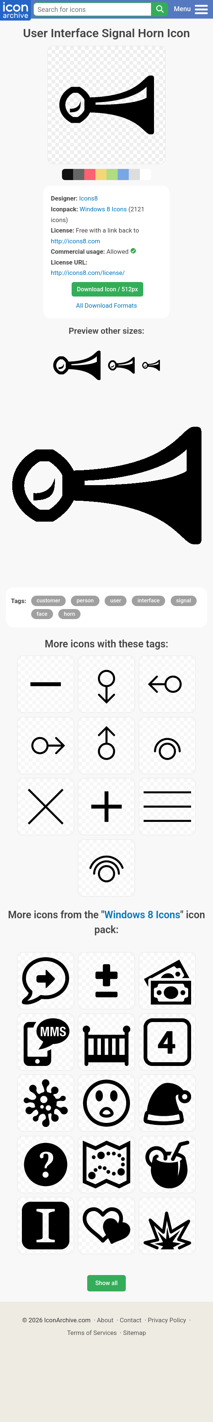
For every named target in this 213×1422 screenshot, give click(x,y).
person (85, 600)
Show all (106, 1283)
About (105, 1320)
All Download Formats (106, 305)
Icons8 (88, 198)
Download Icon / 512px (107, 289)
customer (48, 600)
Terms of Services (92, 1332)
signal (183, 600)
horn (69, 614)
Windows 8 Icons (103, 209)
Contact (131, 1320)
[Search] (159, 9)
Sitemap (134, 1332)
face (42, 614)
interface (148, 600)
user (115, 600)
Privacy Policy (167, 1320)
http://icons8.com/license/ (88, 272)
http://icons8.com (75, 241)
